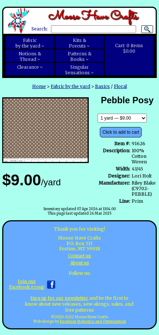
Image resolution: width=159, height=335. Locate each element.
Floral (120, 86)
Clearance (28, 67)
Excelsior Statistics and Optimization (93, 321)
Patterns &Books (79, 56)
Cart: (129, 48)
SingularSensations (77, 69)
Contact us (79, 255)
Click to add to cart (120, 132)
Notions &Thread (29, 56)
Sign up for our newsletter (59, 298)
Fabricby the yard (28, 43)
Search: (39, 29)
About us (79, 263)
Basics (102, 86)
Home (39, 86)
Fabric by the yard (70, 86)
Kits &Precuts (77, 43)
